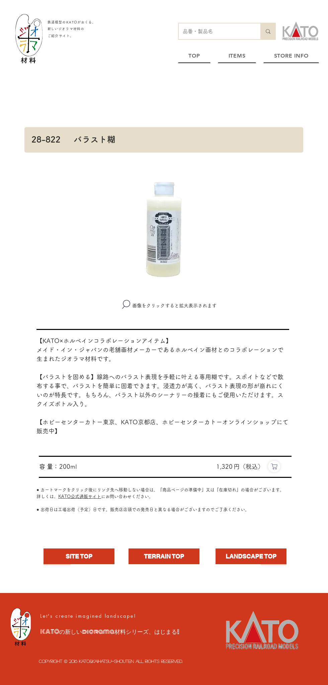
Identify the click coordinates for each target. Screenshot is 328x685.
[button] (164, 229)
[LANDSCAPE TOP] (251, 556)
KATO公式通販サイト (79, 496)
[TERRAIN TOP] (164, 556)
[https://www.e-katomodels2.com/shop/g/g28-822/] (274, 466)
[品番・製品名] (214, 31)
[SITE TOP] (79, 556)
